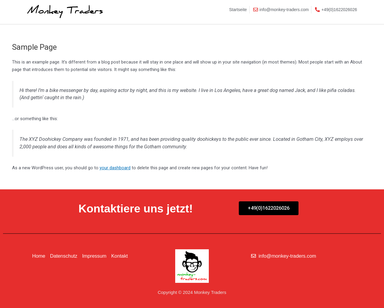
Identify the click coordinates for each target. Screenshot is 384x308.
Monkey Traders (64, 11)
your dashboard (115, 167)
